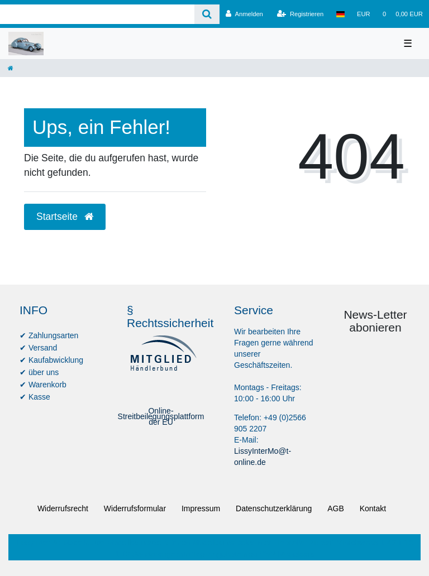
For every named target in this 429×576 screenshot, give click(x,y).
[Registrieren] (300, 14)
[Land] (340, 14)
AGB (335, 508)
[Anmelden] (244, 14)
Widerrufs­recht (62, 508)
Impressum (201, 508)
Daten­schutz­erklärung (274, 508)
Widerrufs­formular (135, 508)
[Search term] (97, 14)
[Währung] (363, 14)
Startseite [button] (64, 216)
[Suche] (207, 14)
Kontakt (373, 508)
